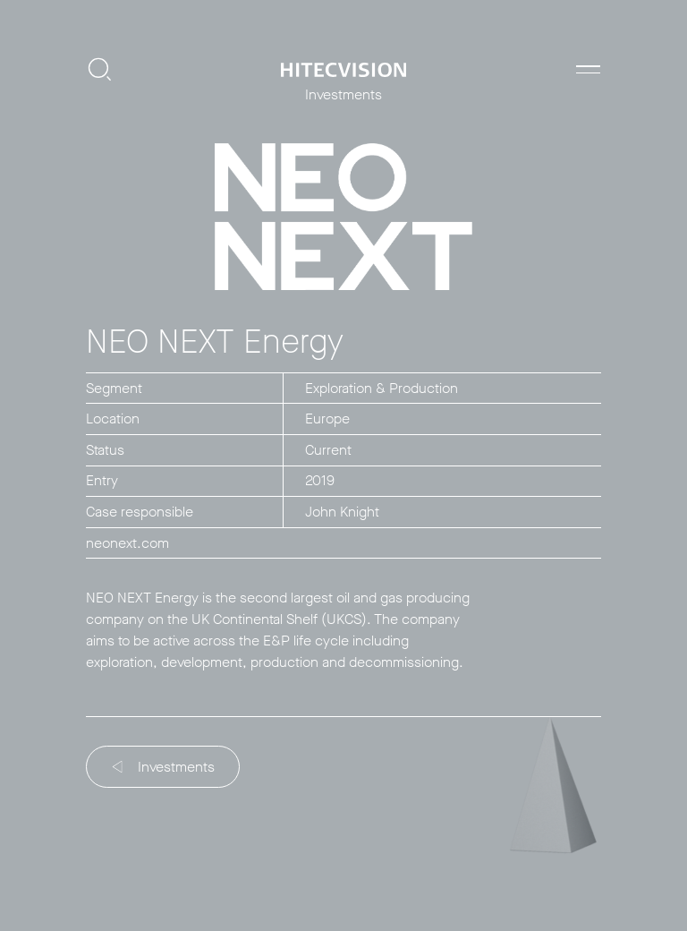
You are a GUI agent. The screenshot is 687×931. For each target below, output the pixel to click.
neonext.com (127, 543)
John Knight (342, 511)
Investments (164, 766)
